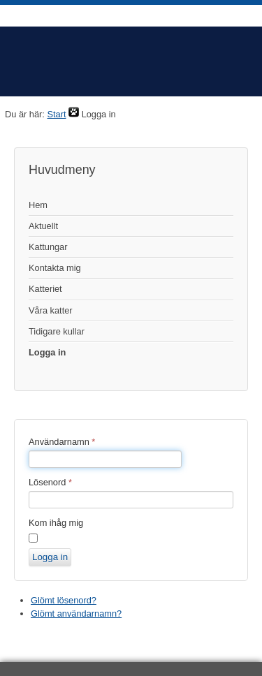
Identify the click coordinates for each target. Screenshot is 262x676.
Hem (38, 205)
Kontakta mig (55, 268)
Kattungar (48, 247)
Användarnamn (62, 441)
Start (56, 114)
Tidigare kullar (57, 331)
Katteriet (45, 289)
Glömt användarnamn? (76, 613)
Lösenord (50, 482)
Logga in (47, 352)
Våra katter (51, 310)
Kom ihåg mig (56, 522)
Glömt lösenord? (63, 600)
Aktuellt (43, 226)
